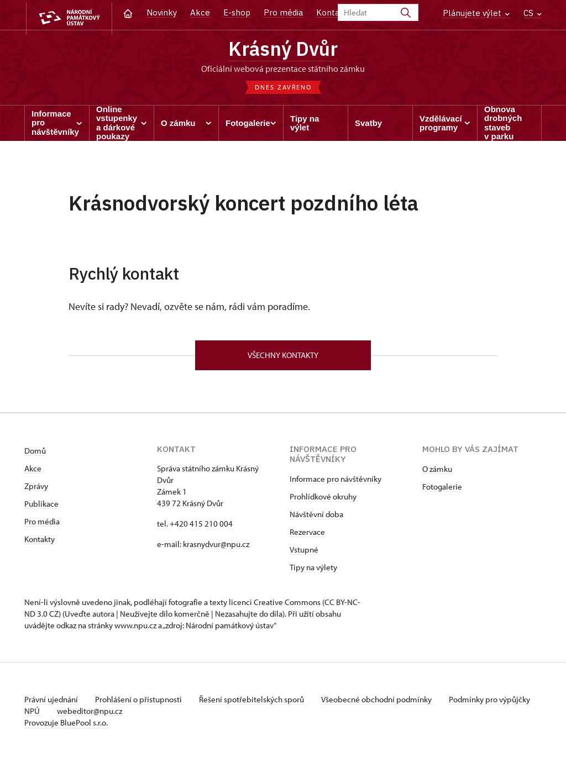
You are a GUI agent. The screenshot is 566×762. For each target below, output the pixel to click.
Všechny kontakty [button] (283, 357)
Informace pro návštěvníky (335, 481)
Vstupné (304, 552)
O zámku (437, 471)
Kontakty (39, 542)
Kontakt (332, 12)
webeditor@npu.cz (124, 713)
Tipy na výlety (313, 570)
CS (532, 13)
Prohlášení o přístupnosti (141, 702)
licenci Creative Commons (275, 605)
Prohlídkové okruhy (323, 499)
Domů (35, 453)
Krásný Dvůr (283, 49)
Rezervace (307, 534)
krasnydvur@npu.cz (216, 547)
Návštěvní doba (316, 517)
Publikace (41, 506)
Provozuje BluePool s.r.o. (66, 725)
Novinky (161, 12)
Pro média (283, 12)
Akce (200, 12)
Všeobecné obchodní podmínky (384, 702)
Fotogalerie (442, 489)
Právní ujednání (52, 702)
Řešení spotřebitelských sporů (256, 702)
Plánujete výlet (476, 13)
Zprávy (36, 489)
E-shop (236, 12)
